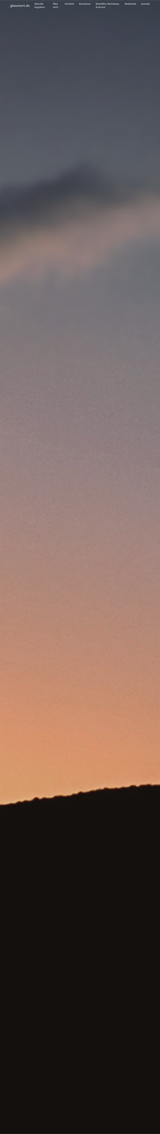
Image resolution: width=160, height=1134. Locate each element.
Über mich (55, 6)
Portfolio (69, 4)
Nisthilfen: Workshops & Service (107, 6)
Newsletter (85, 4)
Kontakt (145, 4)
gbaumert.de (20, 6)
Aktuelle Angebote (39, 6)
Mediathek (130, 4)
